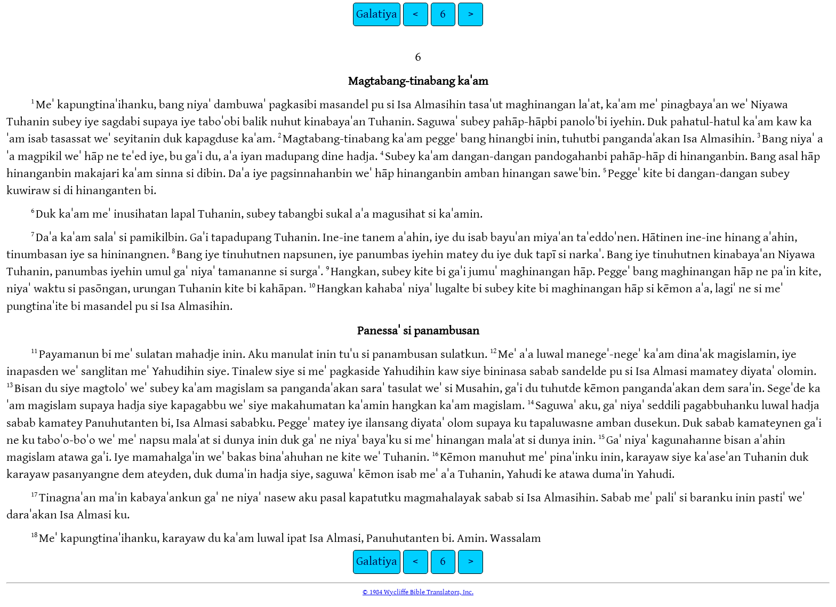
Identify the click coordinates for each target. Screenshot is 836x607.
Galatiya (376, 14)
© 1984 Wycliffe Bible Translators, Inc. (418, 592)
